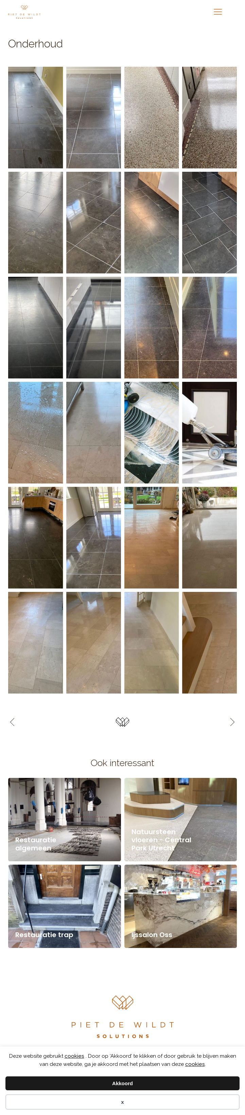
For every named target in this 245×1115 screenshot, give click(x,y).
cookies (74, 1056)
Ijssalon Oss (152, 935)
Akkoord (122, 1083)
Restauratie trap (44, 935)
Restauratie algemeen (35, 844)
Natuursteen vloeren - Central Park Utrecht (161, 840)
